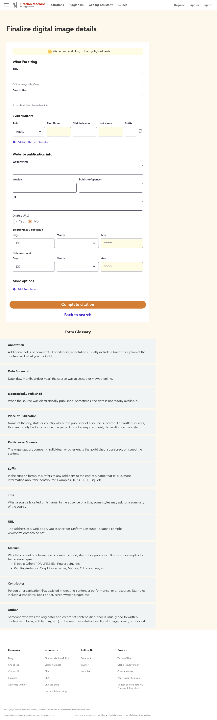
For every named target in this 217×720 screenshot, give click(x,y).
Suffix (128, 123)
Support (12, 678)
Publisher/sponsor (90, 179)
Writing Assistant (100, 5)
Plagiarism (76, 5)
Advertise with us (17, 685)
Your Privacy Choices (128, 678)
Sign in (208, 5)
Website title (21, 161)
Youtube (85, 671)
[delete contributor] (140, 131)
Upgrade (179, 5)
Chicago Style (52, 685)
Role (15, 123)
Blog (10, 658)
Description (20, 90)
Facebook (86, 658)
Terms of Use (124, 658)
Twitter (84, 665)
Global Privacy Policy (128, 665)
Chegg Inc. (14, 665)
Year (103, 235)
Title (15, 69)
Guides (122, 5)
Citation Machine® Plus (57, 658)
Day (15, 235)
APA (47, 671)
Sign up (194, 5)
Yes (21, 221)
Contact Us (14, 671)
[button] (29, 131)
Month (61, 235)
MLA (47, 678)
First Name (53, 123)
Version (17, 179)
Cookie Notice (125, 671)
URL (15, 197)
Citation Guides (53, 665)
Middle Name (81, 123)
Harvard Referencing (56, 691)
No (36, 221)
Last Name (105, 123)
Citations (57, 5)
